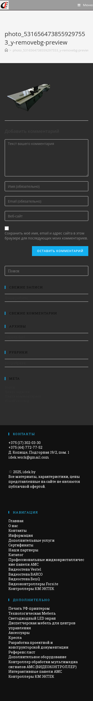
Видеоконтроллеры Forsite (33, 584)
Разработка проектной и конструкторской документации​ (38, 645)
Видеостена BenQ (24, 579)
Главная (16, 520)
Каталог (16, 554)
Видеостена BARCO (25, 574)
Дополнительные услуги (31, 540)
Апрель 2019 (15, 337)
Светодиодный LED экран (32, 618)
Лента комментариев (23, 396)
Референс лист (21, 652)
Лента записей (17, 392)
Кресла (15, 637)
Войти (10, 387)
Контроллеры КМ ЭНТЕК (31, 588)
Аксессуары (19, 632)
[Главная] (6, 50)
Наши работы (16, 298)
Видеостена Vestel (24, 569)
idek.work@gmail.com (28, 457)
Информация (20, 535)
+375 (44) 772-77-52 (25, 447)
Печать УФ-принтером (29, 608)
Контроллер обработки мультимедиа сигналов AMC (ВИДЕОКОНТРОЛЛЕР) (43, 664)
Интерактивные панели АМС (35, 671)
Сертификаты (20, 545)
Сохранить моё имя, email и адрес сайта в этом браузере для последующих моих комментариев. (46, 235)
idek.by (29, 471)
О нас (13, 525)
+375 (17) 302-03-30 (24, 442)
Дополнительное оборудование (37, 656)
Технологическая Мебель (32, 613)
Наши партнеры (23, 550)
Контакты (17, 530)
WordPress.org (17, 400)
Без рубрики (15, 363)
